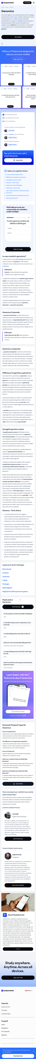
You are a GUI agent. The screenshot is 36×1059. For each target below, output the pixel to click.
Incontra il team (5, 1014)
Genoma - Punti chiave (12, 183)
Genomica (6, 576)
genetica (12, 19)
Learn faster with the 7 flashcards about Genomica (17, 192)
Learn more (18, 949)
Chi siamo (4, 1010)
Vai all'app (27, 3)
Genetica (5, 573)
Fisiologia (5, 584)
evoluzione (5, 266)
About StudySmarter (12, 198)
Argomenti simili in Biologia (14, 185)
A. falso (10, 228)
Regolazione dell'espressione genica (15, 591)
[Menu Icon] (34, 3)
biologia (3, 27)
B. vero (9, 233)
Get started (18, 37)
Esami (3, 1025)
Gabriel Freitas (13, 138)
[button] (2, 43)
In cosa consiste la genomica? (14, 174)
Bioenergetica (7, 588)
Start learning (18, 607)
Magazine (4, 1035)
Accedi (24, 716)
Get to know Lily (18, 839)
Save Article (18, 160)
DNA (13, 17)
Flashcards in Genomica (13, 188)
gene (16, 21)
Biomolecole (6, 569)
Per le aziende (5, 1031)
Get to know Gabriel (18, 885)
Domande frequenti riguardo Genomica (17, 195)
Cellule (4, 580)
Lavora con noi (5, 1007)
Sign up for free (18, 59)
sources (11, 134)
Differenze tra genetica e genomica (16, 177)
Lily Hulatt (11, 131)
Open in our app (18, 249)
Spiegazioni (4, 1028)
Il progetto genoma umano (13, 180)
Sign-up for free (18, 978)
